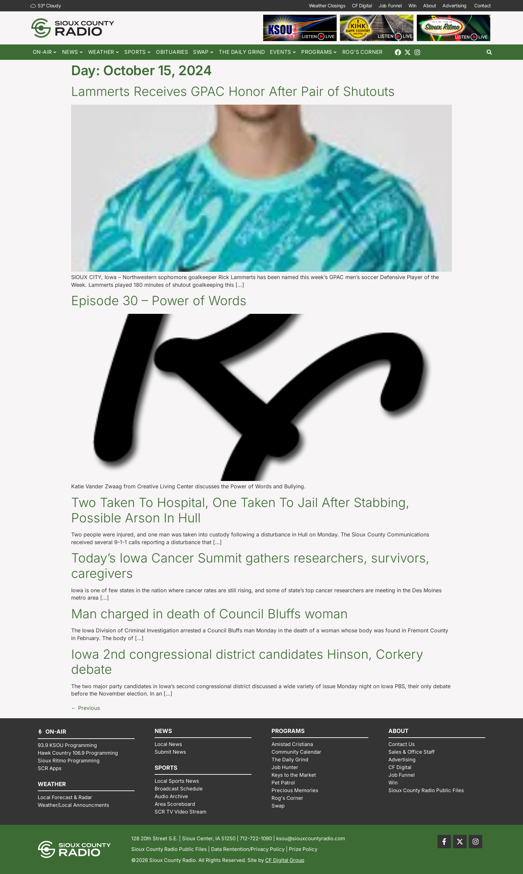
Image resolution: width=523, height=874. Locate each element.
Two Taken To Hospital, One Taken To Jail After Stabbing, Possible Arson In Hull (240, 510)
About (429, 5)
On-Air (45, 52)
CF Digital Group (284, 860)
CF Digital (362, 5)
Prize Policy (303, 849)
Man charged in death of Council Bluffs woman (209, 613)
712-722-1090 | (258, 838)
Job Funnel (390, 5)
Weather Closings (327, 5)
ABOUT (398, 731)
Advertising (455, 5)
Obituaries (172, 52)
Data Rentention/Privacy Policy (248, 849)
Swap (203, 52)
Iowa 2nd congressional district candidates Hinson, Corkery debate (247, 661)
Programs (319, 52)
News (72, 52)
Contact (483, 5)
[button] (489, 52)
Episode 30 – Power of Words (158, 300)
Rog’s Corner (362, 52)
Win (412, 5)
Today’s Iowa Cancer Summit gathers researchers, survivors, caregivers (250, 565)
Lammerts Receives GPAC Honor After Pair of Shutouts (233, 91)
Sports (137, 52)
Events (283, 52)
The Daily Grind (242, 52)
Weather (103, 52)
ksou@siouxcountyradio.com (310, 838)
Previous (85, 708)
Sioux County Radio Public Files (169, 849)
